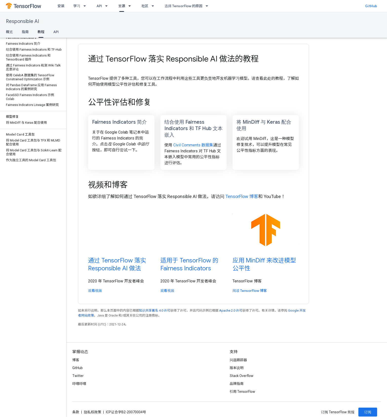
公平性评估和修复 (119, 102)
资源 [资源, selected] (121, 6)
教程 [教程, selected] (41, 32)
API (99, 6)
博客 (75, 360)
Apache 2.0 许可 (230, 310)
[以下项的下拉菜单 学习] (86, 6)
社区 (144, 6)
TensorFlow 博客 (241, 196)
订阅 (367, 412)
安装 (61, 6)
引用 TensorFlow (242, 392)
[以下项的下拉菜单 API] (108, 6)
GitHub (371, 6)
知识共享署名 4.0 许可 (154, 310)
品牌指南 (237, 384)
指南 (25, 32)
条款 (75, 412)
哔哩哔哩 (79, 384)
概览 (9, 32)
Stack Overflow (241, 376)
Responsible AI (22, 21)
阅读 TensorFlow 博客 (249, 290)
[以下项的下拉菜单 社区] (154, 6)
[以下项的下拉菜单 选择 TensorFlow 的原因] (208, 6)
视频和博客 (108, 185)
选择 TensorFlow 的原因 (183, 6)
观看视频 (95, 290)
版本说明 (237, 368)
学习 (76, 6)
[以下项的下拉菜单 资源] (131, 6)
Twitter (78, 376)
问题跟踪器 (238, 360)
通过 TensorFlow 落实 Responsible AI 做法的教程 (173, 59)
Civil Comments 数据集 (193, 145)
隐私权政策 (92, 412)
